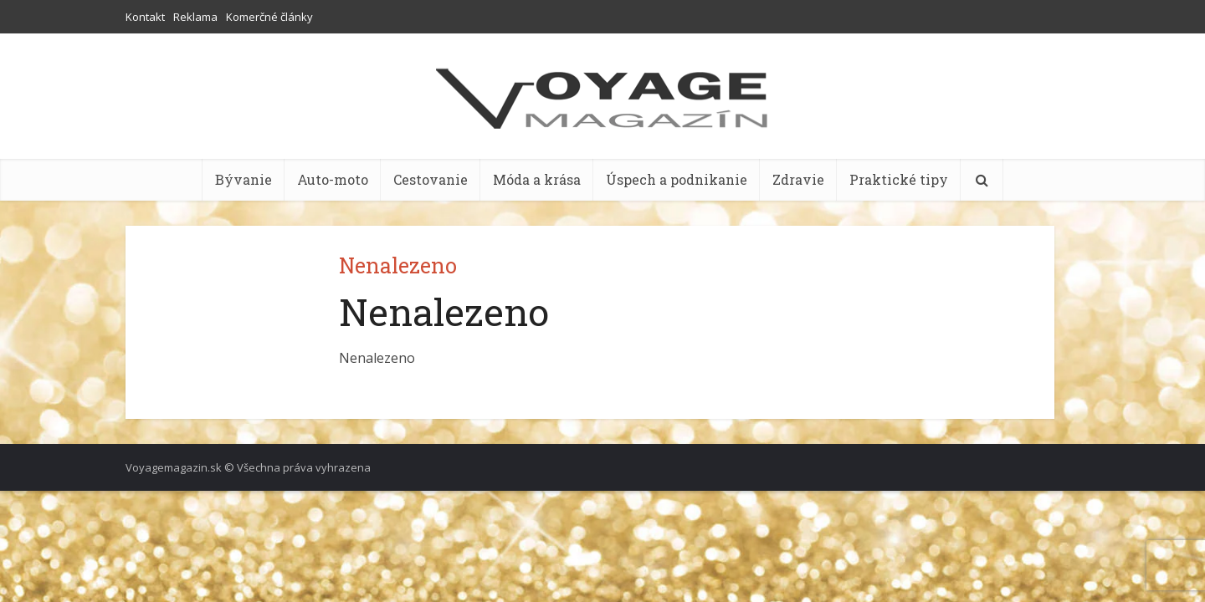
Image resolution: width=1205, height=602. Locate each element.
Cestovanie (430, 179)
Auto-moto (332, 179)
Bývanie (243, 179)
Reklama (195, 16)
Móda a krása (537, 179)
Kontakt (145, 16)
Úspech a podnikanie (676, 179)
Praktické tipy (898, 179)
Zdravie (798, 179)
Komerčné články (269, 16)
